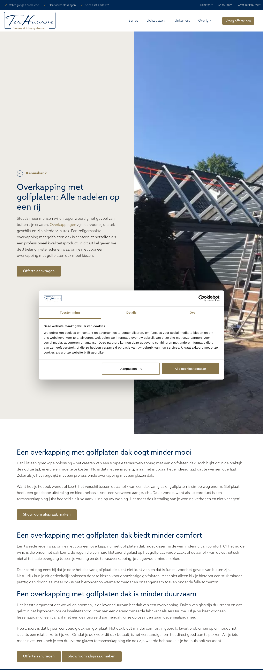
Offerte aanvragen (39, 271)
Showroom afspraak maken (47, 515)
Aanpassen (131, 368)
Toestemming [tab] (70, 312)
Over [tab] (193, 312)
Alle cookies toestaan (190, 368)
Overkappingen (63, 225)
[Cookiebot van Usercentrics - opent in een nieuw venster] (201, 298)
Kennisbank (36, 173)
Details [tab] (131, 312)
